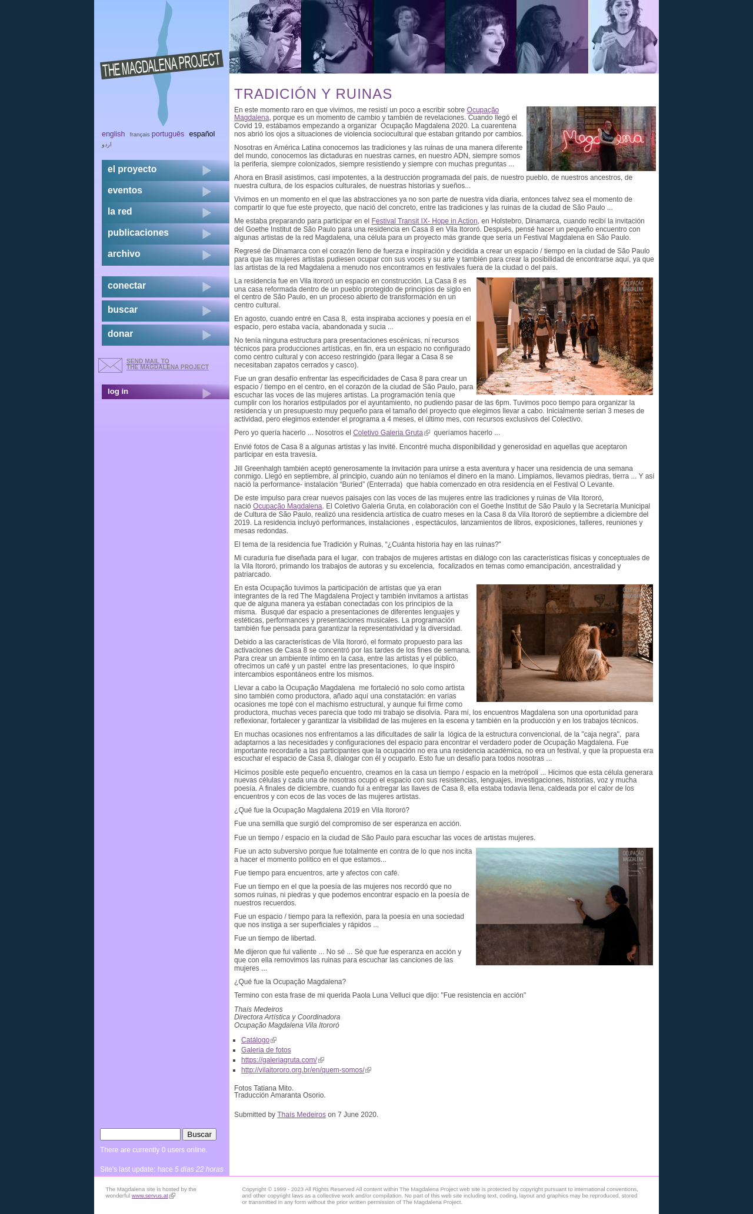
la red (120, 211)
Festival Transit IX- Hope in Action (425, 221)
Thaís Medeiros (301, 1115)
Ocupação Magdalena (287, 506)
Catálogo (258, 1040)
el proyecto (132, 169)
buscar (123, 310)
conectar (127, 285)
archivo (124, 254)
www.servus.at (153, 1195)
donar (120, 334)
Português (168, 134)
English (113, 134)
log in (118, 391)
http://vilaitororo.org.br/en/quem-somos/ (306, 1070)
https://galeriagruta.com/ (282, 1060)
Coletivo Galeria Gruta (391, 433)
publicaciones (138, 233)
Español (202, 134)
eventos (125, 190)
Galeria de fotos (266, 1050)
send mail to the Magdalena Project (167, 364)
